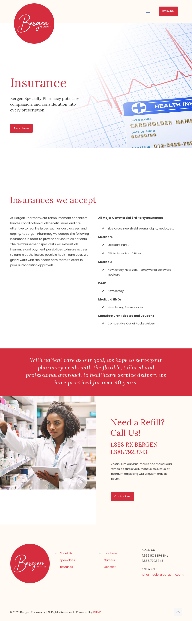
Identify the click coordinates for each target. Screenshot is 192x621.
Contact (110, 567)
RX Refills (168, 11)
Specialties (67, 560)
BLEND (97, 612)
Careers (109, 560)
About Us (66, 553)
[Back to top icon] (178, 612)
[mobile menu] (148, 11)
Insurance (66, 567)
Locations (110, 553)
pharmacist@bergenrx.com (163, 574)
